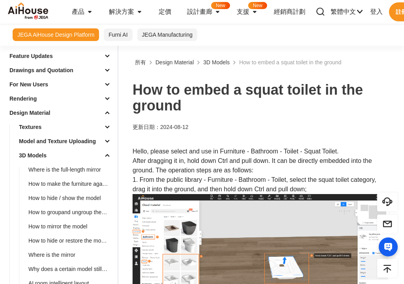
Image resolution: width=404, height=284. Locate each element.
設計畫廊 (208, 9)
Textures (30, 127)
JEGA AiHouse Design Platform (55, 35)
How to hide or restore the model (68, 240)
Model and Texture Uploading (57, 141)
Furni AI (117, 35)
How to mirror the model (57, 226)
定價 (165, 11)
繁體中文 (347, 12)
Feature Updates (31, 56)
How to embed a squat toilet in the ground (290, 62)
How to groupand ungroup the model (71, 212)
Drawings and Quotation (41, 70)
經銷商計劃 (289, 11)
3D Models (33, 155)
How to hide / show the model (64, 198)
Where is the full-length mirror (64, 169)
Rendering (23, 98)
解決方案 (126, 12)
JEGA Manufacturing (167, 35)
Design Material (29, 113)
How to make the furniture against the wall (71, 184)
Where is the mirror (51, 255)
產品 (82, 12)
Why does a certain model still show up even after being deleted (71, 269)
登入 (376, 11)
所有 (140, 62)
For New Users (28, 84)
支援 (251, 9)
